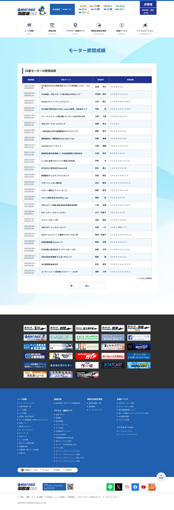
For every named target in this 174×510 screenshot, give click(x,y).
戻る (87, 285)
